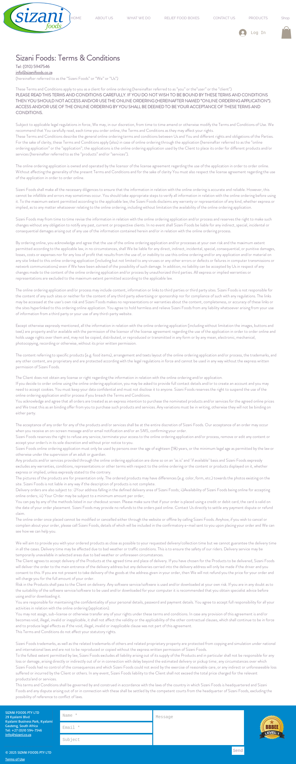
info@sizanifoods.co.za (34, 72)
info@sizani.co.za (18, 734)
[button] (107, 15)
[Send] (238, 751)
